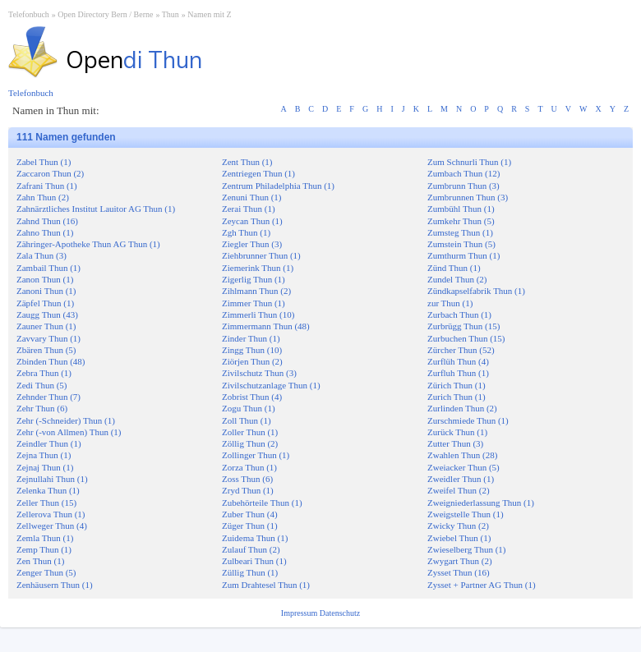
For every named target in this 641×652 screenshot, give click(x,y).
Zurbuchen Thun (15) (466, 338)
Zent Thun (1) (247, 162)
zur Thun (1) (450, 303)
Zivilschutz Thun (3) (259, 373)
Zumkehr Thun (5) (461, 221)
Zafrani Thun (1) (46, 186)
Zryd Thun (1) (248, 490)
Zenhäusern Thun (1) (54, 585)
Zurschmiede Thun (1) (468, 420)
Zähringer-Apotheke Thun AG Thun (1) (88, 244)
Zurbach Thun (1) (459, 314)
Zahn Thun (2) (42, 197)
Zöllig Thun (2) (250, 443)
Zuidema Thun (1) (255, 538)
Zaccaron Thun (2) (50, 173)
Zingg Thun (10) (252, 350)
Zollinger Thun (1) (255, 455)
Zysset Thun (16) (458, 572)
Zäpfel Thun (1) (45, 303)
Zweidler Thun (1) (460, 479)
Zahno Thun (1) (44, 232)
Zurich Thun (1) (456, 397)
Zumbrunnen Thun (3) (467, 197)
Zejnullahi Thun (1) (52, 479)
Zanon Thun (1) (44, 279)
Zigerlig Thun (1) (253, 279)
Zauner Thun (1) (46, 326)
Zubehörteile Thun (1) (262, 502)
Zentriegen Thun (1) (258, 173)
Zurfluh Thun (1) (458, 373)
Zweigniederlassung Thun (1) (480, 502)
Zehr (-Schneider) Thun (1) (65, 420)
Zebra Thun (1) (43, 373)
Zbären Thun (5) (46, 350)
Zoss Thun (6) (247, 479)
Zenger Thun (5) (46, 572)
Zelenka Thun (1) (48, 490)
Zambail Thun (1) (48, 268)
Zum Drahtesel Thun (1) (266, 585)
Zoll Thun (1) (246, 420)
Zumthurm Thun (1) (463, 255)
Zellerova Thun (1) (50, 514)
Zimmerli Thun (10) (258, 314)
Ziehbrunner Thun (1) (261, 255)
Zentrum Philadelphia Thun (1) (278, 186)
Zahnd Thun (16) (47, 221)
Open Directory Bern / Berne (105, 14)
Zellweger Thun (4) (51, 525)
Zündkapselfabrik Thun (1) (476, 291)
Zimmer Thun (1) (253, 303)
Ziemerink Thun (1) (257, 268)
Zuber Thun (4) (250, 514)
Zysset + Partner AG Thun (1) (481, 585)
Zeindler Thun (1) (48, 443)
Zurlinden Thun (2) (462, 408)
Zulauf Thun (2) (251, 549)
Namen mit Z (209, 14)
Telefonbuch (28, 14)
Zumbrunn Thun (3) (463, 186)
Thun (170, 14)
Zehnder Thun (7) (48, 397)
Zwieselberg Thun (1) (466, 549)
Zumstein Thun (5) (461, 244)
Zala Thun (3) (41, 255)
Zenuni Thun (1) (252, 197)
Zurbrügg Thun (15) (463, 326)
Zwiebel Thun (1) (459, 538)
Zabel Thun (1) (43, 162)
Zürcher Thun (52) (461, 350)
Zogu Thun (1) (248, 408)
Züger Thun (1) (250, 525)
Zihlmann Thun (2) (256, 291)
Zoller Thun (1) (250, 432)
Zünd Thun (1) (454, 268)
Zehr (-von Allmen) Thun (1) (69, 432)
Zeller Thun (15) (46, 502)
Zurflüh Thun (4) (458, 361)
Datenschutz (340, 613)
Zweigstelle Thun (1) (465, 514)
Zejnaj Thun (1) (44, 467)
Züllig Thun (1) (250, 572)
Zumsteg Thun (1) (460, 232)
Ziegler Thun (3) (252, 244)
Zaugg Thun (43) (47, 314)
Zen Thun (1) (40, 561)
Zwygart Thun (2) (459, 561)
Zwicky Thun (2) (458, 525)
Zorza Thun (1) (249, 467)
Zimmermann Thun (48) (266, 326)
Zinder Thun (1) (251, 338)
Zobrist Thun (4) (252, 397)
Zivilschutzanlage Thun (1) (271, 385)
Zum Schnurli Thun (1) (469, 162)
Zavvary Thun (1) (48, 338)
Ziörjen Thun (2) (252, 361)
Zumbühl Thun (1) (461, 209)
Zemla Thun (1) (44, 538)
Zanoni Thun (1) (46, 291)
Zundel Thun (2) (457, 279)
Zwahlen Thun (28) (462, 455)
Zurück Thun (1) (457, 432)
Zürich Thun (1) (456, 385)
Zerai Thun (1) (248, 209)
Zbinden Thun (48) (50, 361)
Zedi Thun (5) (41, 385)
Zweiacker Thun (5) (463, 467)
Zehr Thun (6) (41, 408)
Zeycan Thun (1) (252, 221)
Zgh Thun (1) (246, 232)
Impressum (300, 613)
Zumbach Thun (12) (463, 173)
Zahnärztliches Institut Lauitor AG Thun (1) (95, 209)
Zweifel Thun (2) (458, 490)
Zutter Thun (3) (455, 443)
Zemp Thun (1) (43, 549)
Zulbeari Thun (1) (254, 561)
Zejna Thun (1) (43, 455)
